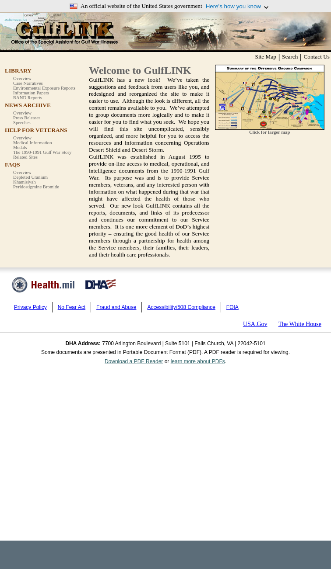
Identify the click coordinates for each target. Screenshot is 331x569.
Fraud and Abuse (116, 307)
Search (290, 56)
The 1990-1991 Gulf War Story (42, 152)
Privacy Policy (30, 307)
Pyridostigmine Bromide (36, 186)
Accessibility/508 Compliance (181, 307)
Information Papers (31, 92)
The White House (300, 324)
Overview (22, 78)
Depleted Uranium (30, 177)
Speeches (22, 122)
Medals (20, 147)
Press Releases (26, 117)
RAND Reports (27, 97)
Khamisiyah (24, 182)
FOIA (232, 307)
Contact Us (316, 56)
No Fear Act (71, 307)
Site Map (266, 56)
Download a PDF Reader (134, 361)
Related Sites (25, 157)
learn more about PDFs (198, 361)
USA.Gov (255, 324)
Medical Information (32, 142)
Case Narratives (28, 83)
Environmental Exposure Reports (44, 88)
